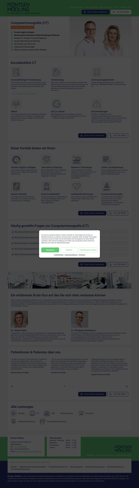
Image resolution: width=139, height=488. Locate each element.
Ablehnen (69, 250)
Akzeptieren (50, 250)
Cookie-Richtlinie (59, 255)
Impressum (82, 255)
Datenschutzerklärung (71, 255)
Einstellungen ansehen (88, 250)
